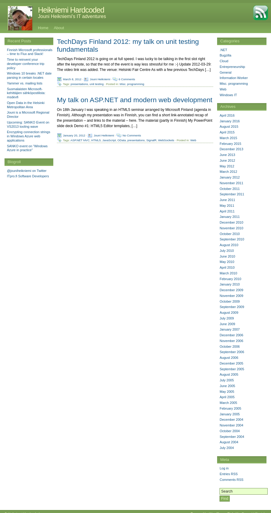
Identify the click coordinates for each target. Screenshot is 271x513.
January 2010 (230, 284)
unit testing (97, 84)
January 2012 (230, 177)
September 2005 (232, 369)
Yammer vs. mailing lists (24, 83)
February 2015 (230, 143)
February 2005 (230, 408)
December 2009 (231, 290)
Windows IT (228, 95)
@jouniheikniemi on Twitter (26, 171)
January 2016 (230, 121)
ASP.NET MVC (80, 140)
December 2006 (231, 335)
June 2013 (227, 155)
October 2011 (230, 189)
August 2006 (229, 357)
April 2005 (227, 397)
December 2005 (231, 363)
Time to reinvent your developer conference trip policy (25, 64)
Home (43, 28)
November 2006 (231, 341)
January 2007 (230, 329)
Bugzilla (225, 55)
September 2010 (232, 239)
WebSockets (166, 140)
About (59, 28)
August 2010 (229, 245)
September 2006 (232, 352)
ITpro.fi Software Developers (28, 176)
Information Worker (234, 78)
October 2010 (230, 234)
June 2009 (227, 324)
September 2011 (232, 194)
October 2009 (230, 301)
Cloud (224, 61)
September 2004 (232, 436)
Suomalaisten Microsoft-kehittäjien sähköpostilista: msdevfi (26, 93)
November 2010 (231, 228)
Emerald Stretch (254, 509)
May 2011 (227, 205)
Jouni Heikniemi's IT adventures (72, 16)
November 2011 (231, 183)
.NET (223, 50)
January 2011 (230, 216)
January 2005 (230, 414)
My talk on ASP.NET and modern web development (134, 100)
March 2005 (228, 403)
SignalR (151, 140)
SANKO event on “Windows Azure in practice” (27, 148)
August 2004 (229, 442)
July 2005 (227, 380)
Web (193, 140)
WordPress (217, 509)
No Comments (132, 135)
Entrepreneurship (232, 67)
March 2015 (228, 138)
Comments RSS (231, 479)
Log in (224, 468)
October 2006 (230, 346)
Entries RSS (229, 474)
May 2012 (227, 166)
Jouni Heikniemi (100, 79)
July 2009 (227, 318)
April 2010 (227, 267)
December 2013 (231, 149)
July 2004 (227, 448)
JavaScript (109, 140)
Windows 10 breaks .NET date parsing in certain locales (29, 75)
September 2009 (232, 307)
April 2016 (227, 115)
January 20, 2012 (74, 135)
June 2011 (227, 200)
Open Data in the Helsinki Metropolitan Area (26, 105)
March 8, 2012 (72, 79)
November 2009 (231, 296)
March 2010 (228, 273)
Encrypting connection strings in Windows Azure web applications (28, 136)
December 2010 (231, 222)
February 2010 (230, 279)
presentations (79, 84)
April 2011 (227, 211)
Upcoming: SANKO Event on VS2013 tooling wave (28, 124)
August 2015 (229, 126)
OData (121, 140)
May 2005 (227, 391)
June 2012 (227, 160)
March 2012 (228, 171)
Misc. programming (132, 84)
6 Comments (127, 79)
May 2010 (227, 262)
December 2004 (231, 419)
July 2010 (227, 250)
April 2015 (227, 132)
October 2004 (230, 431)
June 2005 (227, 386)
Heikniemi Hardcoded (71, 10)
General (225, 72)
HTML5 (96, 140)
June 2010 (227, 256)
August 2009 (229, 312)
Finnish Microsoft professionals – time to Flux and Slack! (29, 52)
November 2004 (231, 425)
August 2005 (229, 374)
